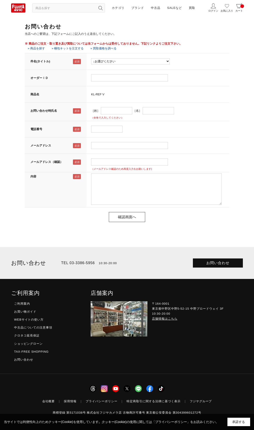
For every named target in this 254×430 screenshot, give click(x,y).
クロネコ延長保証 (27, 335)
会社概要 (48, 401)
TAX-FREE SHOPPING (31, 351)
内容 (33, 176)
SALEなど (174, 8)
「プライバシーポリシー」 (171, 422)
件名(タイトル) (40, 61)
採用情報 (70, 401)
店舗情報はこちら (164, 318)
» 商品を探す (36, 48)
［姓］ (95, 110)
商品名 (34, 94)
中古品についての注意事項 (33, 327)
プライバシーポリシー (101, 401)
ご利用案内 (22, 303)
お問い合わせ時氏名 (43, 110)
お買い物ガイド (25, 311)
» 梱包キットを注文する (68, 48)
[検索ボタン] (100, 8)
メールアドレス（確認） (46, 162)
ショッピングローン (28, 343)
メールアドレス (40, 145)
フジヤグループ (201, 401)
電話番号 (36, 129)
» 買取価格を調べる (103, 48)
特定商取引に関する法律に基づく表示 (154, 401)
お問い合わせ (217, 263)
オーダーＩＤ (39, 78)
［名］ (137, 110)
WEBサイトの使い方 (29, 319)
